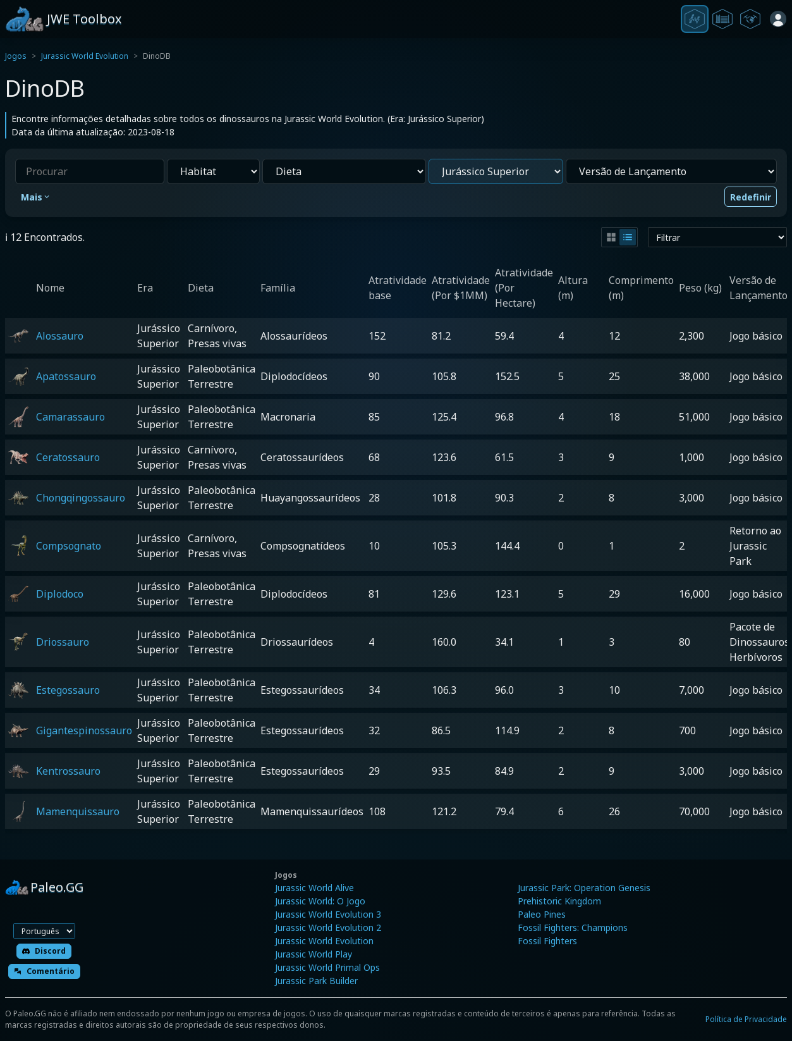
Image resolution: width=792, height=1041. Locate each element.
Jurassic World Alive (314, 888)
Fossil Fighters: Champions (573, 927)
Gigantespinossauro (84, 730)
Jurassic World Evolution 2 (328, 927)
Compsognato (68, 546)
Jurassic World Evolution (84, 56)
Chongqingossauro (80, 498)
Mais (36, 197)
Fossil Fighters (547, 941)
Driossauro (62, 642)
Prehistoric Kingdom (559, 901)
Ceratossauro (68, 457)
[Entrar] (778, 19)
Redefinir (750, 197)
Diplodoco (59, 594)
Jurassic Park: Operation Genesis (584, 888)
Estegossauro (68, 690)
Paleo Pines (542, 914)
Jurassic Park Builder (316, 981)
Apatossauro (66, 376)
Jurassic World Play (313, 954)
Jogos (16, 56)
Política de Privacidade (746, 1019)
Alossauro (59, 336)
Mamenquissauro (77, 811)
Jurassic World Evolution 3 (328, 914)
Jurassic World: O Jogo (320, 901)
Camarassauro (70, 417)
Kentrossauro (68, 771)
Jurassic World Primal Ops (327, 967)
